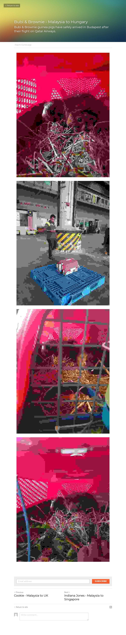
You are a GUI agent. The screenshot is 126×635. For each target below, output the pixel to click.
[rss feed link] (111, 607)
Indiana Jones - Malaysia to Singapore (83, 597)
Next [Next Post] (67, 592)
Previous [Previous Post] (18, 592)
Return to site (12, 5)
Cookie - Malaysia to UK (31, 595)
